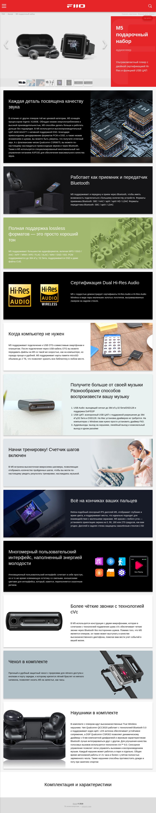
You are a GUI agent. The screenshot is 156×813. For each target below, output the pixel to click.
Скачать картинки (129, 14)
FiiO (3, 14)
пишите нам (86, 806)
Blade (75, 804)
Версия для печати (146, 14)
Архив (10, 14)
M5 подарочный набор (25, 14)
